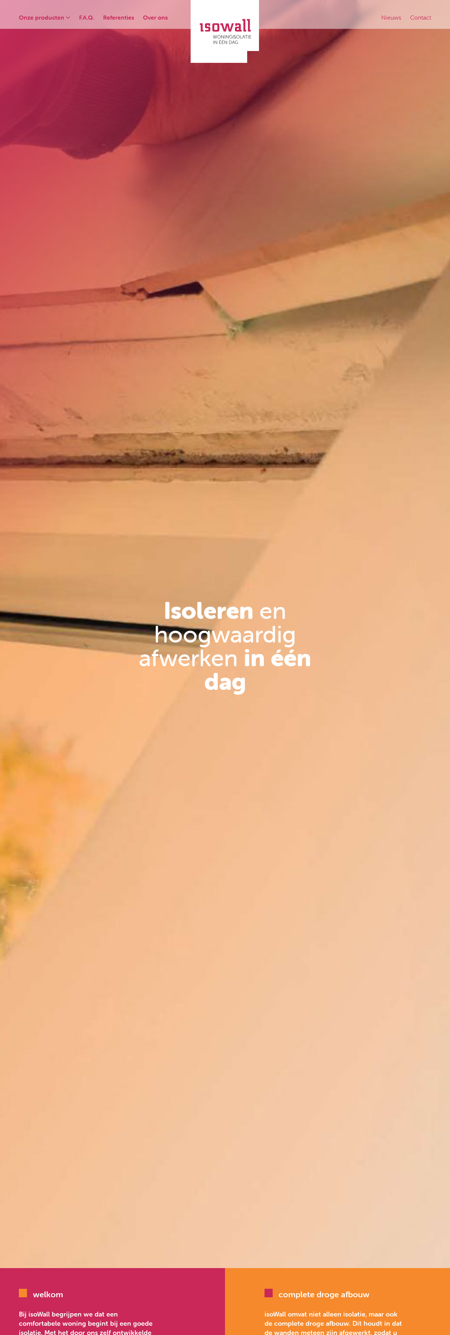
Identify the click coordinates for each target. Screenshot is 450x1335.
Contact (420, 17)
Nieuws (391, 17)
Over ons (155, 17)
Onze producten (44, 17)
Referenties (118, 17)
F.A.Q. (86, 17)
